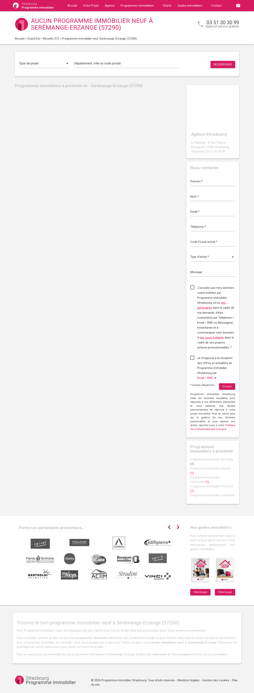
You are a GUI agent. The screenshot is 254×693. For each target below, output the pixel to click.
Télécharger (200, 592)
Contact (216, 5)
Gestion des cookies (215, 680)
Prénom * (196, 181)
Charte (167, 5)
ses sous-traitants (212, 337)
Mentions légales (189, 680)
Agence (110, 5)
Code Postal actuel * (203, 242)
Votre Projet (91, 5)
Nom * (194, 196)
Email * (194, 211)
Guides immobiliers (189, 5)
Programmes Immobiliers (137, 5)
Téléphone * (198, 227)
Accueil (72, 5)
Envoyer (227, 386)
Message (196, 272)
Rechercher (223, 64)
